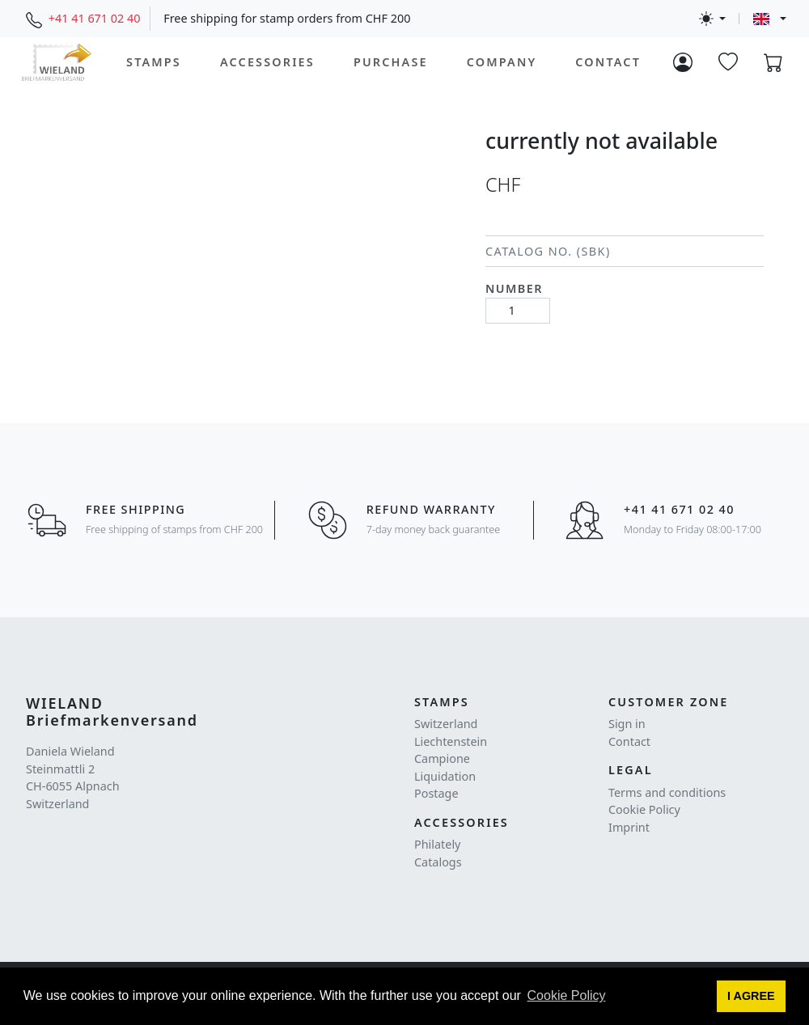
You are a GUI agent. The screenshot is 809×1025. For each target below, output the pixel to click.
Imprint (629, 827)
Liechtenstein (450, 741)
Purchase (391, 62)
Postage (436, 793)
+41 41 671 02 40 (95, 18)
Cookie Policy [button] (566, 995)
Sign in (627, 723)
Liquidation (445, 776)
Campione (442, 758)
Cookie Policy (644, 809)
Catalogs (438, 862)
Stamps (153, 62)
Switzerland (445, 723)
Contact (608, 62)
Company (502, 62)
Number (514, 288)
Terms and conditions (667, 792)
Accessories (267, 62)
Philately (437, 844)
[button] (751, 997)
